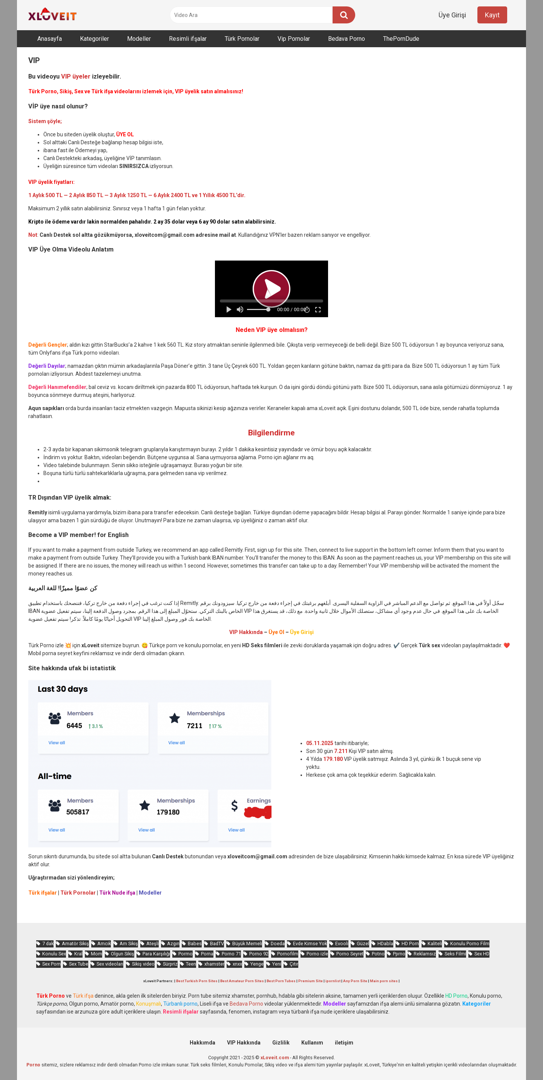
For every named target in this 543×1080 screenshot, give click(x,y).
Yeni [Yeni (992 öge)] (276, 964)
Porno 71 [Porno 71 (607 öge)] (231, 954)
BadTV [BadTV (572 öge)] (217, 943)
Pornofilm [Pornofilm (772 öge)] (287, 954)
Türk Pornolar (242, 38)
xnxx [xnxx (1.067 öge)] (237, 964)
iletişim (344, 1043)
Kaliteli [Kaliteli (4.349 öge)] (435, 943)
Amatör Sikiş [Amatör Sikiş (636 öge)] (75, 943)
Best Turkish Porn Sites (197, 981)
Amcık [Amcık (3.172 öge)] (104, 943)
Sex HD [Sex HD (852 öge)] (481, 954)
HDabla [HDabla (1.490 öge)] (385, 943)
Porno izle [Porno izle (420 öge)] (317, 954)
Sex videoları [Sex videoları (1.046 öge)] (110, 964)
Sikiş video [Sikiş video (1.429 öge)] (143, 964)
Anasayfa (49, 38)
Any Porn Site (355, 981)
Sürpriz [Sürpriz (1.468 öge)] (170, 964)
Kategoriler (94, 38)
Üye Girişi (452, 15)
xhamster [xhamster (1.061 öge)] (214, 964)
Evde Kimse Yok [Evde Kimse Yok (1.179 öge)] (310, 943)
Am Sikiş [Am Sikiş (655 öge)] (129, 943)
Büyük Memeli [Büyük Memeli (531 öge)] (247, 943)
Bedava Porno (346, 38)
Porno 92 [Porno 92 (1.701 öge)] (258, 954)
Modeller (139, 38)
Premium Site (310, 981)
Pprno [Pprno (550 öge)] (399, 954)
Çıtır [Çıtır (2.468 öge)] (294, 964)
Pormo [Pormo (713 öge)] (185, 954)
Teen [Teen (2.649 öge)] (191, 964)
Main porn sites (384, 981)
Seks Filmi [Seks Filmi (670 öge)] (455, 954)
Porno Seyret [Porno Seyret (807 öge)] (350, 954)
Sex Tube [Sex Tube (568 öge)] (78, 964)
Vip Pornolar (294, 38)
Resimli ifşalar (188, 38)
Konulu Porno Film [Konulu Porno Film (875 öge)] (469, 943)
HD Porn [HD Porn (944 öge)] (410, 943)
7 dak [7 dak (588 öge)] (48, 943)
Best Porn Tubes (281, 981)
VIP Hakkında (244, 1043)
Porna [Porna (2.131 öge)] (207, 954)
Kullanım (312, 1043)
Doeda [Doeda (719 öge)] (278, 943)
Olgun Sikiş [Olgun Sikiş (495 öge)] (122, 954)
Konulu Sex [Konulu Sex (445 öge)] (54, 954)
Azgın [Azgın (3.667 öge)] (173, 943)
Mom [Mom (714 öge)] (96, 954)
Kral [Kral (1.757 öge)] (78, 954)
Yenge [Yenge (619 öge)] (257, 964)
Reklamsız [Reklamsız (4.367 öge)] (425, 954)
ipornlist (333, 981)
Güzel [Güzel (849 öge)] (363, 943)
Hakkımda (202, 1043)
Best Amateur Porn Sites (242, 981)
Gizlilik (281, 1043)
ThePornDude (401, 38)
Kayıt (492, 15)
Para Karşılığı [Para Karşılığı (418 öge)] (156, 954)
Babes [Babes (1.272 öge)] (195, 943)
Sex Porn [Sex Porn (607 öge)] (51, 964)
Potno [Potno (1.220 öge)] (378, 954)
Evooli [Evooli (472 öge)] (341, 943)
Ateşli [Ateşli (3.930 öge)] (152, 943)
